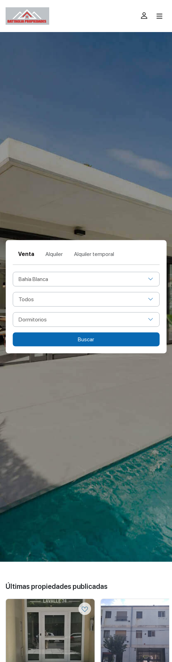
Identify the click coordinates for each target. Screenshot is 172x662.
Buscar (86, 339)
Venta (26, 254)
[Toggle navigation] (159, 16)
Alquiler (54, 254)
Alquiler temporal (94, 254)
